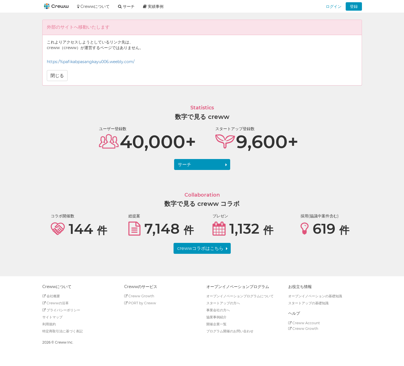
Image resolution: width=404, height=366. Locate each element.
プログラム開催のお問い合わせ (229, 331)
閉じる (57, 75)
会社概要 (51, 296)
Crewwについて (93, 6)
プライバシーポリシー (61, 310)
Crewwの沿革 (55, 303)
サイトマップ (52, 317)
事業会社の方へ (218, 310)
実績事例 (153, 6)
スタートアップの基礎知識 (308, 303)
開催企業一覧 (216, 324)
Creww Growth (139, 296)
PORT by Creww (140, 303)
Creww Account (304, 323)
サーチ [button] (126, 6)
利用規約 (49, 324)
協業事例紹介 (216, 317)
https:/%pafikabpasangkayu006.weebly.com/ (91, 61)
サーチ (184, 164)
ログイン (333, 6)
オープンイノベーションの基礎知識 (315, 296)
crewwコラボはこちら (200, 248)
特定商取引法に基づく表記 (62, 331)
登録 (354, 6)
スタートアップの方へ (223, 303)
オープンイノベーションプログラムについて (240, 296)
